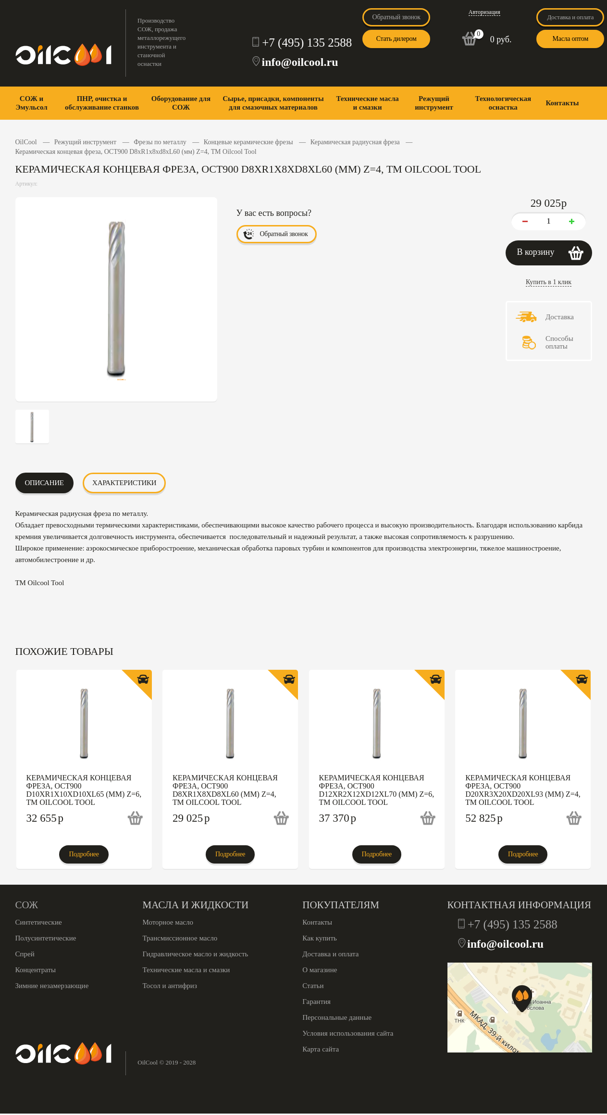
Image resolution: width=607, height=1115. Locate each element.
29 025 (191, 818)
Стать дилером (396, 38)
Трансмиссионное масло (180, 938)
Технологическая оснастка (503, 103)
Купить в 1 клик (548, 282)
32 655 (45, 818)
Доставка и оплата (570, 17)
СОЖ (26, 905)
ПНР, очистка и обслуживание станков (102, 103)
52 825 (484, 818)
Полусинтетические (45, 938)
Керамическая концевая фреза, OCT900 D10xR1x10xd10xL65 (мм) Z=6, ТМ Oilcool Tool (84, 790)
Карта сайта (320, 1049)
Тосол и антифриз (170, 986)
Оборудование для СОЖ (181, 103)
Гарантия (316, 1001)
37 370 (338, 818)
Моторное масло (168, 922)
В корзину (536, 252)
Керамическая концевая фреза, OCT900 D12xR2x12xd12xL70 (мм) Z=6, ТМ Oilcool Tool (376, 790)
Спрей (25, 954)
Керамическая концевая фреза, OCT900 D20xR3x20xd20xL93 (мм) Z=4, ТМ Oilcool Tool (523, 790)
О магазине (319, 970)
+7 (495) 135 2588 (307, 42)
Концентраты (35, 970)
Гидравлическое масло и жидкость (195, 954)
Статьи (312, 986)
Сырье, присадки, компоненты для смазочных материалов (273, 103)
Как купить (319, 938)
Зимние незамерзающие (52, 986)
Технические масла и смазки (367, 103)
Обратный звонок (396, 17)
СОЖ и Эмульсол (31, 103)
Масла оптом (570, 38)
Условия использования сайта (347, 1033)
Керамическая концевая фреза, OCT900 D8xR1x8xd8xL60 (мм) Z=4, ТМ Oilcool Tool (225, 790)
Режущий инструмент (434, 103)
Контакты (562, 103)
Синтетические (38, 922)
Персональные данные (337, 1017)
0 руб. (501, 39)
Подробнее (84, 854)
